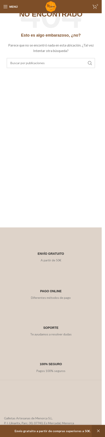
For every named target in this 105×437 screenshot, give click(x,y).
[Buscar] (51, 63)
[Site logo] (50, 6)
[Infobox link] (51, 249)
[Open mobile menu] (10, 6)
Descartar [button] (98, 431)
